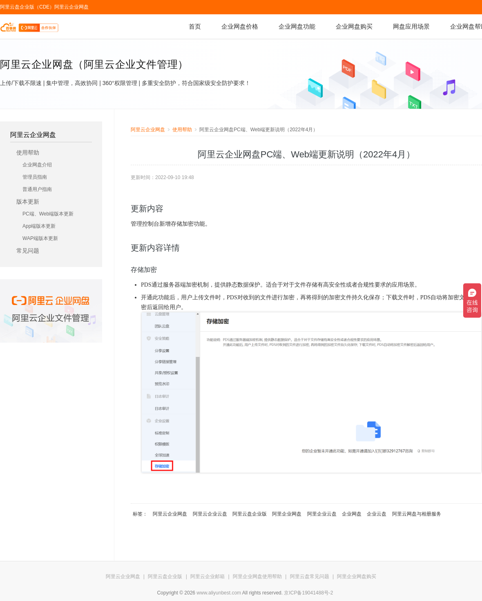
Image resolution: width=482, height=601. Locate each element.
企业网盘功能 (297, 26)
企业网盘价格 (239, 26)
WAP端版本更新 (40, 238)
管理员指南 (34, 177)
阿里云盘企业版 (249, 514)
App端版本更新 (39, 226)
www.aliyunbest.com (218, 593)
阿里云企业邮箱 (207, 576)
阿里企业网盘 (286, 514)
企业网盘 (352, 514)
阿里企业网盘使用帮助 (257, 576)
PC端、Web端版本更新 (48, 214)
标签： (140, 514)
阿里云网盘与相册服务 (416, 514)
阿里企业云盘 (322, 514)
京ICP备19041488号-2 (308, 593)
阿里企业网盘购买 (356, 576)
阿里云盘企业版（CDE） (27, 7)
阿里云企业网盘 (71, 7)
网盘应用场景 (411, 26)
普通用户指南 (37, 189)
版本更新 (27, 201)
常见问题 (27, 250)
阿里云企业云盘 (210, 514)
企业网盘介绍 (37, 165)
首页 (195, 26)
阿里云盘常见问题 (309, 576)
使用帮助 (27, 152)
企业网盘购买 (354, 26)
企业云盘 (376, 514)
